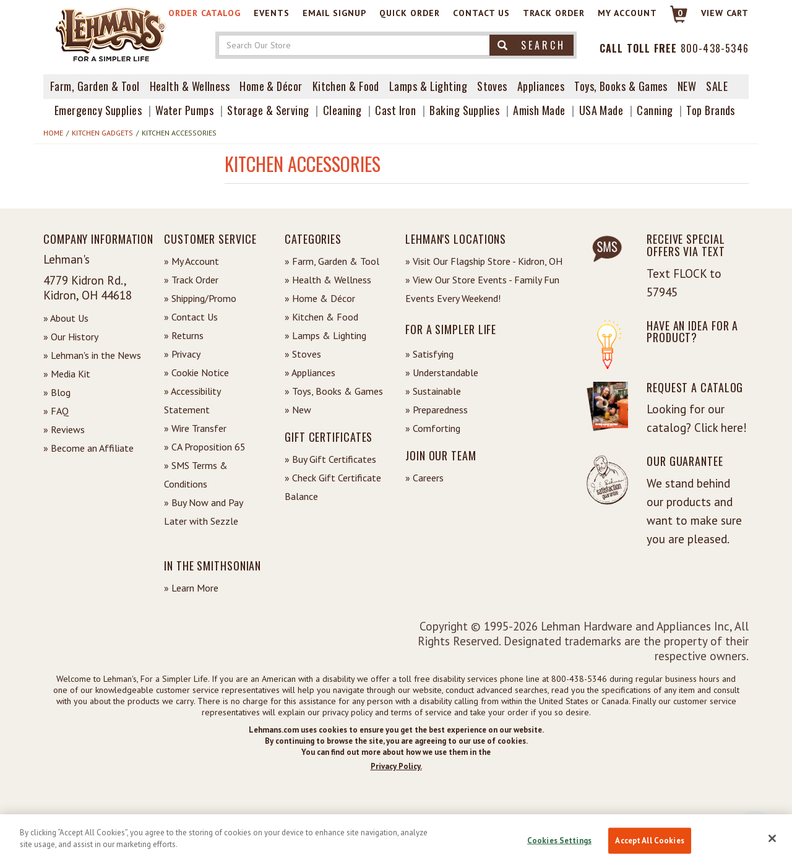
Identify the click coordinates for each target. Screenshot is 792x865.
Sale (717, 86)
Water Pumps (184, 110)
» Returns (184, 335)
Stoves (492, 86)
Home (53, 132)
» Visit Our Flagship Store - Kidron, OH (483, 261)
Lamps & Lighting (428, 86)
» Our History (70, 336)
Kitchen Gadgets (102, 132)
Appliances (541, 86)
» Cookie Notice (196, 372)
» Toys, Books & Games (334, 391)
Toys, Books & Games (621, 86)
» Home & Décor (320, 298)
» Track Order (191, 279)
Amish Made (539, 110)
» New (298, 409)
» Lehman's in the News (92, 355)
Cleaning (342, 110)
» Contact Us (191, 317)
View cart (725, 13)
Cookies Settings (559, 840)
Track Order (554, 13)
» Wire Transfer (195, 428)
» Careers (424, 477)
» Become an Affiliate (88, 448)
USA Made (601, 110)
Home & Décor (270, 86)
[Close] (772, 838)
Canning (655, 110)
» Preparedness (436, 409)
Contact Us (481, 13)
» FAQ (56, 411)
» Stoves (303, 354)
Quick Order (409, 13)
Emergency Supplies (98, 110)
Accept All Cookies (649, 840)
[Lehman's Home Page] (111, 33)
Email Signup (334, 13)
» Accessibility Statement (192, 400)
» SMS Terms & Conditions (196, 474)
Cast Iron (395, 110)
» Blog (57, 392)
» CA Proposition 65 (205, 447)
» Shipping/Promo (200, 298)
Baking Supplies (464, 110)
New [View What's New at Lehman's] (687, 86)
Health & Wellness (190, 86)
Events (272, 13)
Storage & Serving (268, 110)
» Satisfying (429, 354)
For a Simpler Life (450, 329)
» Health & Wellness (328, 279)
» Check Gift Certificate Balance (333, 486)
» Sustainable (433, 391)
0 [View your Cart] (680, 13)
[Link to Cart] (673, 19)
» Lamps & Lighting (325, 335)
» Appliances (310, 372)
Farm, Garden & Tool (95, 86)
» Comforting (432, 428)
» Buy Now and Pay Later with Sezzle (203, 511)
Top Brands (710, 110)
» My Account (191, 261)
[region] (396, 839)
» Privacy (182, 354)
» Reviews (64, 429)
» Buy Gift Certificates (330, 459)
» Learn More (191, 588)
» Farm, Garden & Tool (332, 261)
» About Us (65, 318)
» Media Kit (66, 374)
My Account (627, 13)
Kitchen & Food (345, 86)
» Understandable (441, 372)
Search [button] (531, 45)
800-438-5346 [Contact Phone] (715, 48)
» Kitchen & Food (321, 317)
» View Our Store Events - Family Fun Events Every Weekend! (482, 288)
